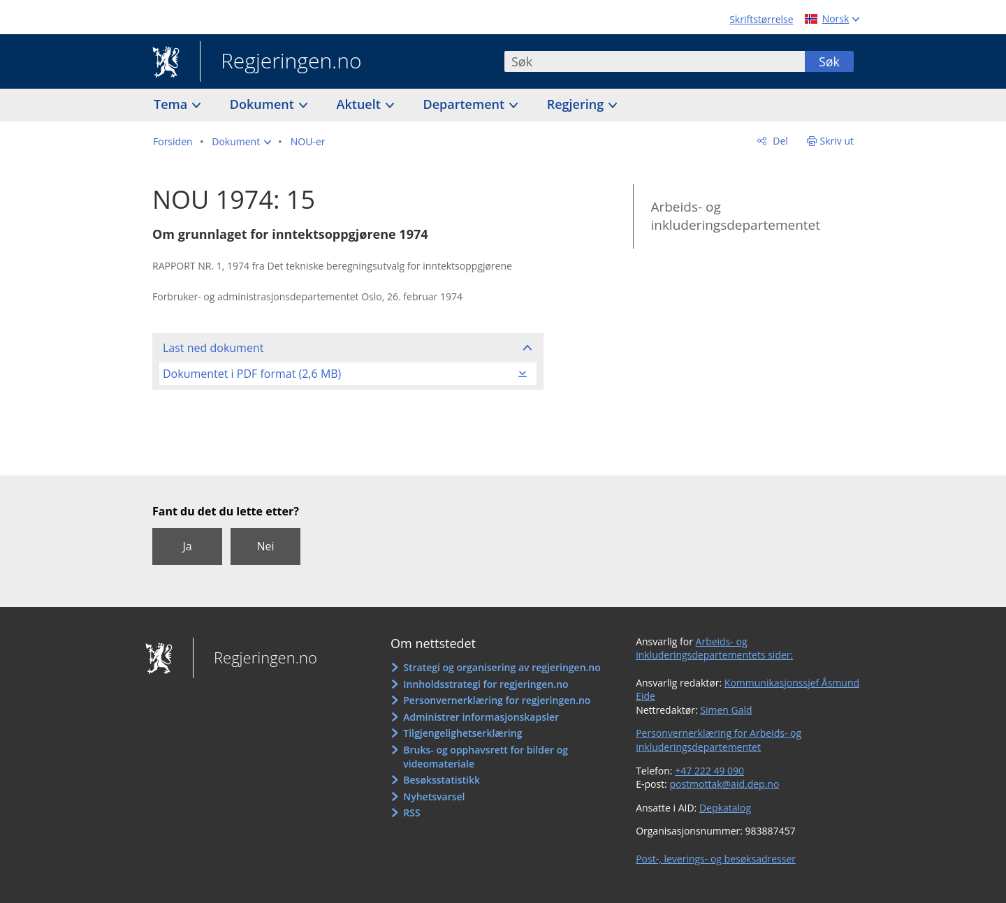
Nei (265, 546)
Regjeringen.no (281, 62)
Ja (186, 546)
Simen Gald (726, 710)
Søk (829, 61)
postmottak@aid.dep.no (724, 784)
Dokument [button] (264, 104)
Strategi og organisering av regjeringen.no (502, 667)
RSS (411, 812)
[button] (241, 142)
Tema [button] (172, 104)
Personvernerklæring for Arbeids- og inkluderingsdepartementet (718, 740)
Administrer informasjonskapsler (481, 717)
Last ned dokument (213, 347)
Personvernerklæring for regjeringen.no (496, 700)
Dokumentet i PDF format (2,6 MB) (252, 373)
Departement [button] (465, 104)
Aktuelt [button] (360, 104)
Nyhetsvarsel (434, 796)
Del (779, 140)
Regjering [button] (577, 104)
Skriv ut (837, 140)
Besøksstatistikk (441, 779)
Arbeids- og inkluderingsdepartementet (735, 216)
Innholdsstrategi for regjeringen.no (485, 684)
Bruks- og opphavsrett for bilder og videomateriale (485, 756)
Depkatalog (725, 807)
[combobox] (654, 61)
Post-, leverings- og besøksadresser (716, 858)
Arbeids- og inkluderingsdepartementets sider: (714, 648)
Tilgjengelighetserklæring (462, 733)
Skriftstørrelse (761, 19)
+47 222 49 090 (709, 770)
